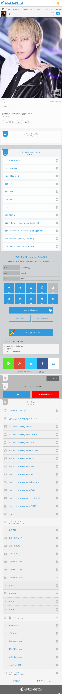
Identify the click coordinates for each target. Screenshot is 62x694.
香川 (25, 122)
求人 (13, 122)
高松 (19, 122)
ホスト (6, 122)
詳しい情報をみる (31, 310)
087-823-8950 (13, 351)
